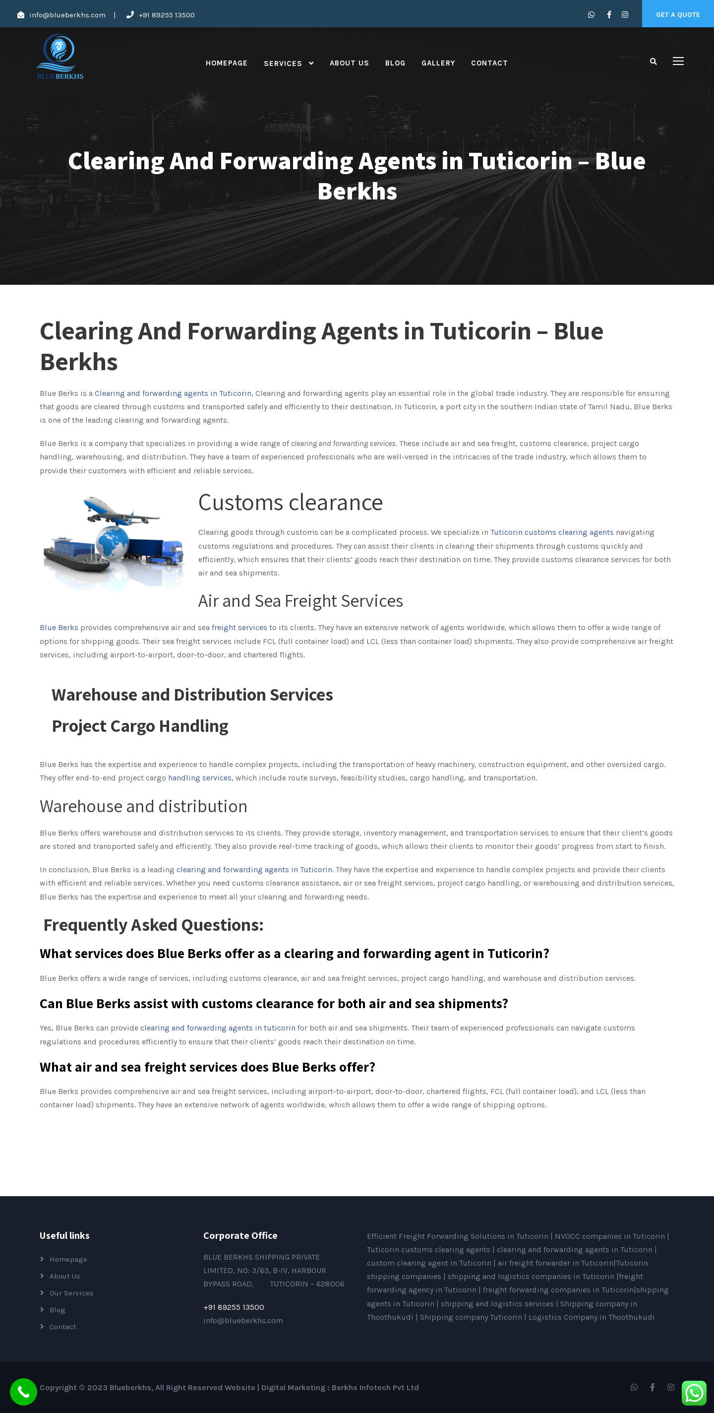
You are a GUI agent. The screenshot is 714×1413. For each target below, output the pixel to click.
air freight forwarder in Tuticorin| (557, 1263)
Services (283, 63)
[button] (357, 924)
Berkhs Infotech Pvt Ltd (375, 1387)
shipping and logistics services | (500, 1303)
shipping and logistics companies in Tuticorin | (533, 1276)
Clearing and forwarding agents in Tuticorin (173, 393)
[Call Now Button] (23, 1392)
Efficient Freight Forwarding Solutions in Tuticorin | (461, 1236)
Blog (395, 63)
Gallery (438, 63)
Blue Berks (59, 627)
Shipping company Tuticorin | (474, 1317)
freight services (238, 627)
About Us (349, 63)
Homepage (227, 63)
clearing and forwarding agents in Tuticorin (254, 869)
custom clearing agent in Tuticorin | (432, 1263)
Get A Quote (678, 14)
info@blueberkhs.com (67, 14)
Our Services (72, 1292)
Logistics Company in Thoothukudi (592, 1317)
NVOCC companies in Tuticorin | (612, 1236)
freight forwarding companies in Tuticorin (558, 1289)
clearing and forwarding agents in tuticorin (218, 1027)
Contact (489, 63)
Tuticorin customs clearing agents (429, 1249)
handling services (200, 777)
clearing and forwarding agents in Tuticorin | (577, 1249)
